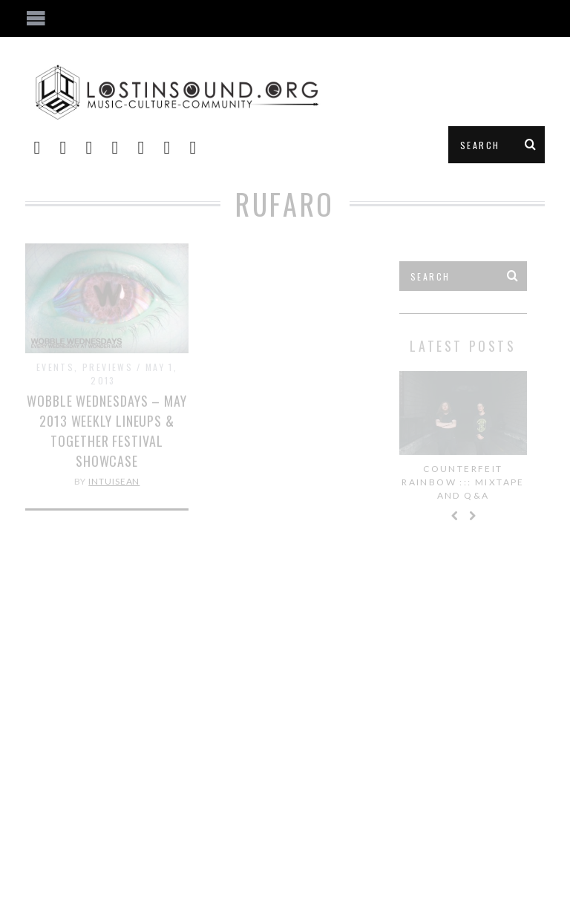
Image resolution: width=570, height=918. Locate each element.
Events (55, 367)
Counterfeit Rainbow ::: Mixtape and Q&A (463, 482)
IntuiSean (114, 481)
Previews (107, 367)
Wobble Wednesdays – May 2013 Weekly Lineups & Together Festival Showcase (107, 431)
